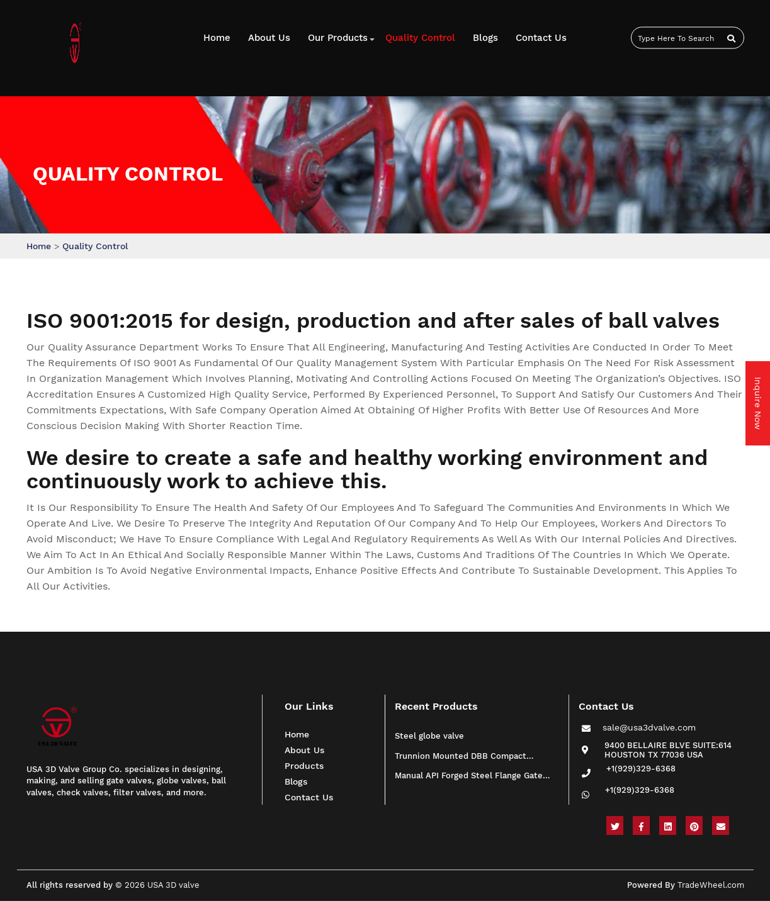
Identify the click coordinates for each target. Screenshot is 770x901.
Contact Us (309, 797)
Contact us (541, 37)
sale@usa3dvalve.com (649, 729)
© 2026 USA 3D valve (157, 885)
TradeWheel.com (710, 885)
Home (216, 37)
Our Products (338, 37)
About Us (269, 37)
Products (304, 766)
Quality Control (420, 37)
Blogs (485, 37)
